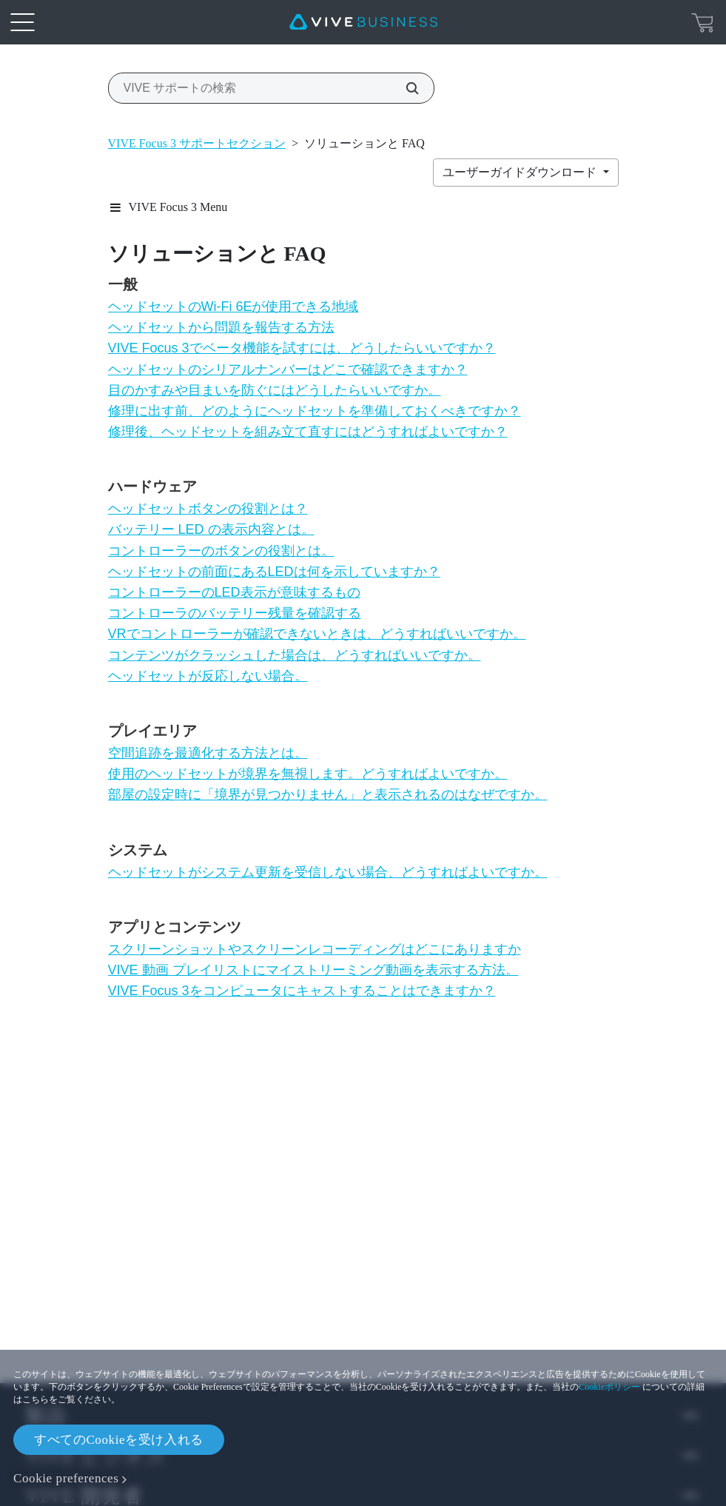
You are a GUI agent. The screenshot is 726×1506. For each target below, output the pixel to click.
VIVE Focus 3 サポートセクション (197, 143)
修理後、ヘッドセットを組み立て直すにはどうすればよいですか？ (308, 431)
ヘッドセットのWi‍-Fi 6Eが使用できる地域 (233, 306)
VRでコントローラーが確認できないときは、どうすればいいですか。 (317, 633)
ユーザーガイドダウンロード (521, 172)
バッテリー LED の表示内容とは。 (211, 529)
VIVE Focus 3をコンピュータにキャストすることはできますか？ (302, 990)
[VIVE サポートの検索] (404, 88)
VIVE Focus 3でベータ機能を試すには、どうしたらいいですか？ (302, 348)
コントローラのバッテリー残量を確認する (234, 613)
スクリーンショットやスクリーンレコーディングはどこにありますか (314, 949)
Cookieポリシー (609, 1387)
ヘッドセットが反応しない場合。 (208, 676)
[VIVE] (363, 22)
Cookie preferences (65, 1478)
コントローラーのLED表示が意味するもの (234, 592)
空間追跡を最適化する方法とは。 (208, 753)
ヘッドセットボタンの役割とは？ (208, 508)
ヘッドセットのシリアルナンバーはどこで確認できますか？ (288, 369)
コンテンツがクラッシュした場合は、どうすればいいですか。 (294, 655)
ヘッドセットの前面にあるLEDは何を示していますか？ (274, 571)
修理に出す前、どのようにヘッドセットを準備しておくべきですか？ (314, 411)
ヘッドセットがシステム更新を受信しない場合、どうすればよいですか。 (328, 872)
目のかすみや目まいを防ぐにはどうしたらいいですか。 (274, 390)
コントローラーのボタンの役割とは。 (221, 550)
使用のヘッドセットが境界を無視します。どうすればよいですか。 (308, 773)
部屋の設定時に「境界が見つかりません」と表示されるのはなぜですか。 (328, 794)
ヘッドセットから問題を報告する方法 (221, 327)
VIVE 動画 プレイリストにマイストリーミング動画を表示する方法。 (313, 970)
